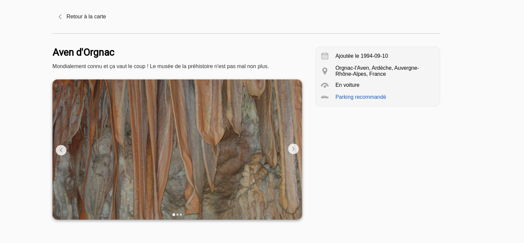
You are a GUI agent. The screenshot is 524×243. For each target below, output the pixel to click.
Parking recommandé (361, 97)
